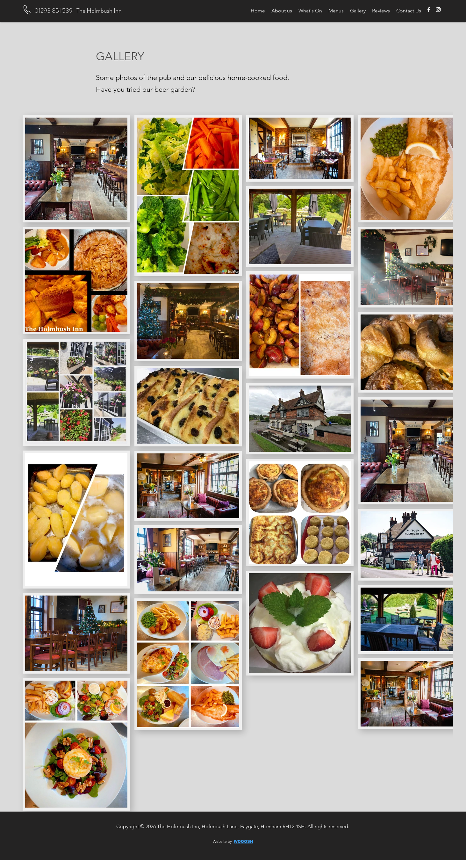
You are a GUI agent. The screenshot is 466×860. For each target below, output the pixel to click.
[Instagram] (438, 9)
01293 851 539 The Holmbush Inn (78, 10)
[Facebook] (429, 9)
